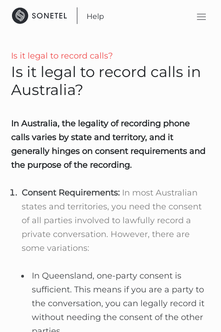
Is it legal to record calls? (62, 56)
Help (95, 16)
